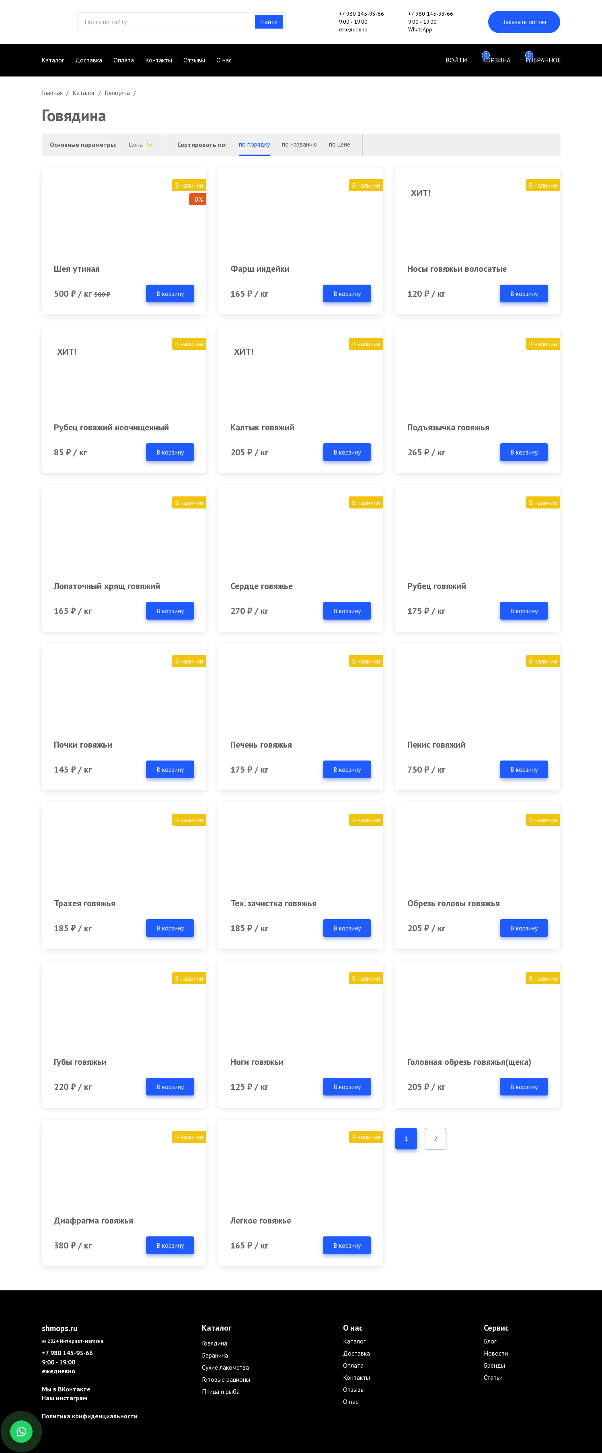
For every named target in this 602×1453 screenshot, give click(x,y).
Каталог (52, 60)
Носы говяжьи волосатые (457, 268)
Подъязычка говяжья (448, 427)
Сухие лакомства (225, 1367)
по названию (299, 144)
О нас (224, 60)
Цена (136, 145)
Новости (496, 1353)
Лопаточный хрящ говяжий (107, 585)
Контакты (158, 60)
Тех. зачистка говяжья (273, 903)
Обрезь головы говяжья (453, 903)
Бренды (494, 1365)
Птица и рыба (221, 1391)
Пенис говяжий (436, 744)
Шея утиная (77, 268)
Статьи (493, 1377)
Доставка (88, 60)
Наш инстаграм (64, 1398)
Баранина (215, 1355)
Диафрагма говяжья (93, 1220)
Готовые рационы (226, 1379)
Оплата (123, 60)
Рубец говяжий (436, 585)
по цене (339, 144)
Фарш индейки (260, 268)
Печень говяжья (261, 744)
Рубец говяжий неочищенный (111, 427)
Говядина (214, 1343)
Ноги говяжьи (257, 1061)
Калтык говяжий (262, 427)
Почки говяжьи (83, 744)
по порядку (254, 144)
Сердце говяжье (261, 585)
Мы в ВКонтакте (66, 1389)
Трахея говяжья (84, 903)
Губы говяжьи (80, 1061)
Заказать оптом (524, 22)
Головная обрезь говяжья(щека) (469, 1061)
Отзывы (194, 60)
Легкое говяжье (260, 1220)
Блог (490, 1341)
